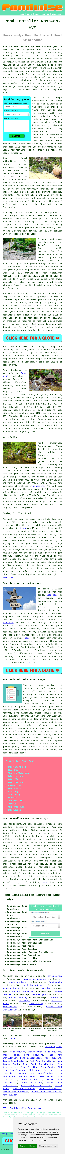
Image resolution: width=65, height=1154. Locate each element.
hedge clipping (11, 988)
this (28, 663)
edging (22, 528)
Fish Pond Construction (36, 1086)
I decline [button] (32, 1146)
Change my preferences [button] (47, 1146)
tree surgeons (40, 994)
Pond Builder (17, 1052)
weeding (46, 988)
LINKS (29, 14)
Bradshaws (8, 623)
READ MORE (8, 577)
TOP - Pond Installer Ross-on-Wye (22, 1108)
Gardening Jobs (53, 1047)
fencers (54, 997)
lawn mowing (36, 1004)
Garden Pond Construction (46, 1092)
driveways (24, 1001)
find (11, 824)
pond (7, 431)
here (27, 638)
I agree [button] (22, 1146)
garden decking (18, 997)
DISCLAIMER (56, 14)
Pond (5, 370)
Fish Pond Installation (38, 1064)
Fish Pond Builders (41, 1070)
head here (51, 595)
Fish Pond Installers (41, 1061)
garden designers (18, 982)
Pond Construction (31, 1058)
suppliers (38, 486)
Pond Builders (53, 1052)
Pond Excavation (32, 1079)
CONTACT (45, 14)
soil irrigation (32, 985)
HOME (22, 14)
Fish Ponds (47, 1067)
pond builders (46, 410)
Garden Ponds (35, 1052)
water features (25, 867)
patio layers (55, 976)
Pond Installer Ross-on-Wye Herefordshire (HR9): (31, 46)
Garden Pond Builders (15, 1061)
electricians (10, 1007)
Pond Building (53, 1058)
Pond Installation (50, 1089)
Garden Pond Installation (35, 1073)
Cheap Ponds (11, 1055)
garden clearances (22, 991)
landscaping (55, 982)
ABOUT (37, 14)
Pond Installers (32, 1082)
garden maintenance (35, 979)
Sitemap (4, 1134)
